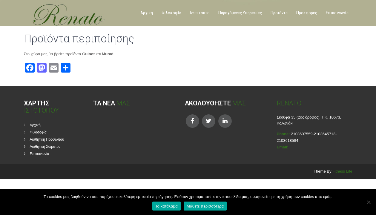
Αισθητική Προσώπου (47, 139)
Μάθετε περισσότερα (205, 206)
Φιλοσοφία (171, 13)
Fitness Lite (342, 171)
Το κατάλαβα (166, 206)
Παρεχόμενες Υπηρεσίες (240, 13)
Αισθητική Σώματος (45, 147)
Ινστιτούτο (200, 13)
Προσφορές (306, 13)
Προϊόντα (279, 13)
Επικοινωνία (337, 13)
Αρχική (146, 13)
